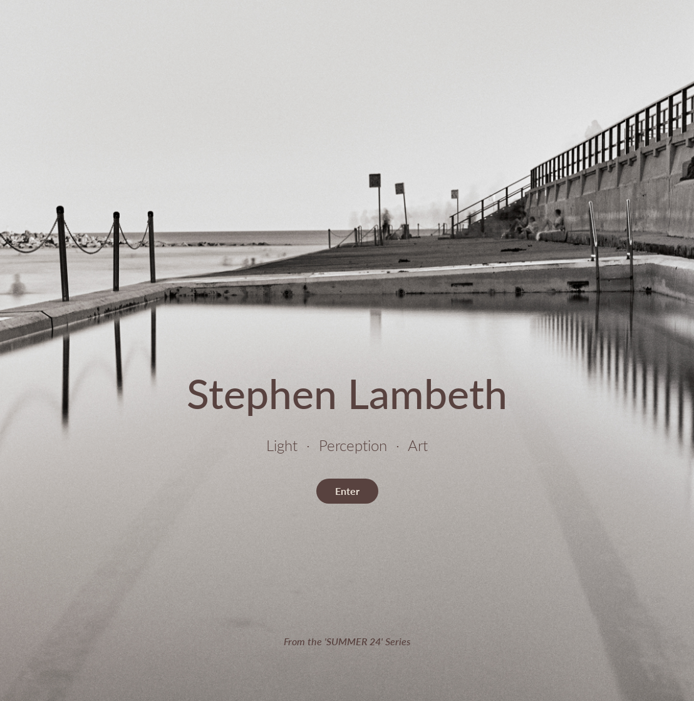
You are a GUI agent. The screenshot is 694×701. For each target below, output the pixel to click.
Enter (347, 491)
